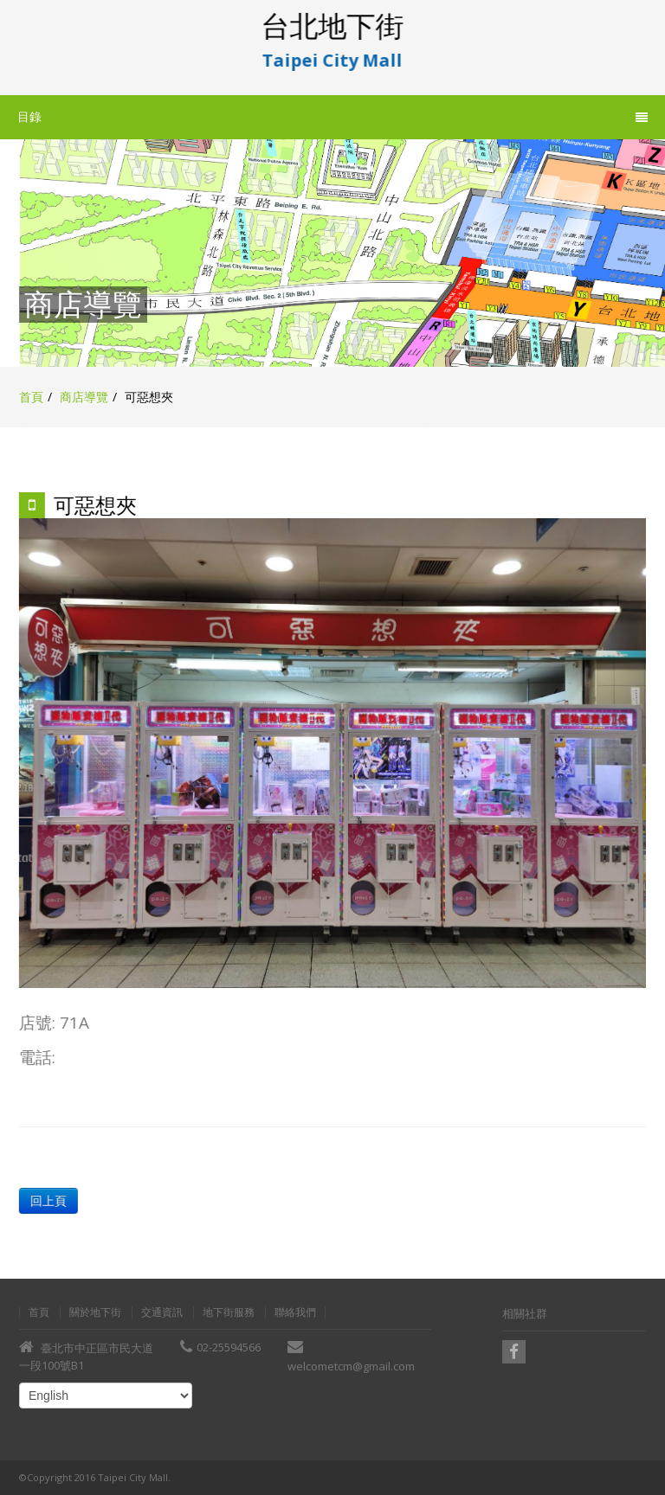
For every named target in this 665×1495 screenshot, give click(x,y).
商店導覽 (84, 396)
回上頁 (47, 1200)
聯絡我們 (295, 1312)
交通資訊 (162, 1312)
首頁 (31, 396)
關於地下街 (95, 1312)
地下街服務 (229, 1312)
